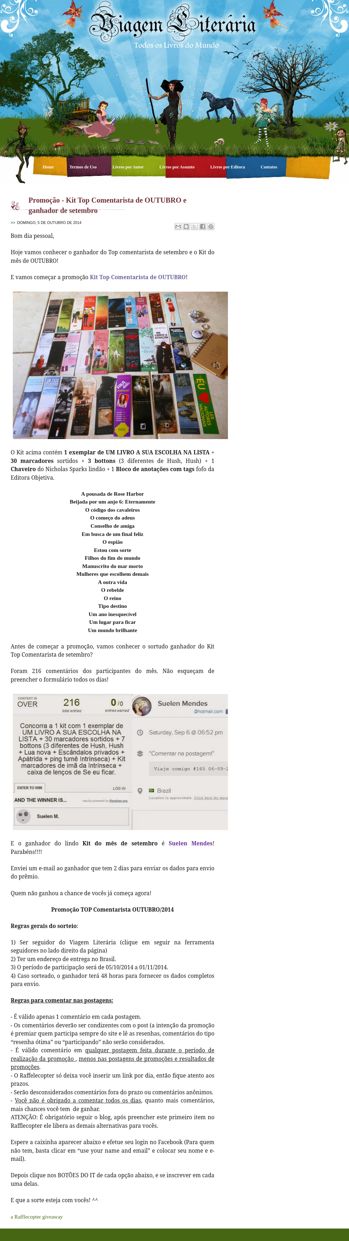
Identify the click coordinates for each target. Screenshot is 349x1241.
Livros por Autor (129, 167)
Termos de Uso (83, 167)
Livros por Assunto (178, 167)
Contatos (269, 167)
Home (49, 167)
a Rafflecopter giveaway (37, 1217)
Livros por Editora (228, 167)
